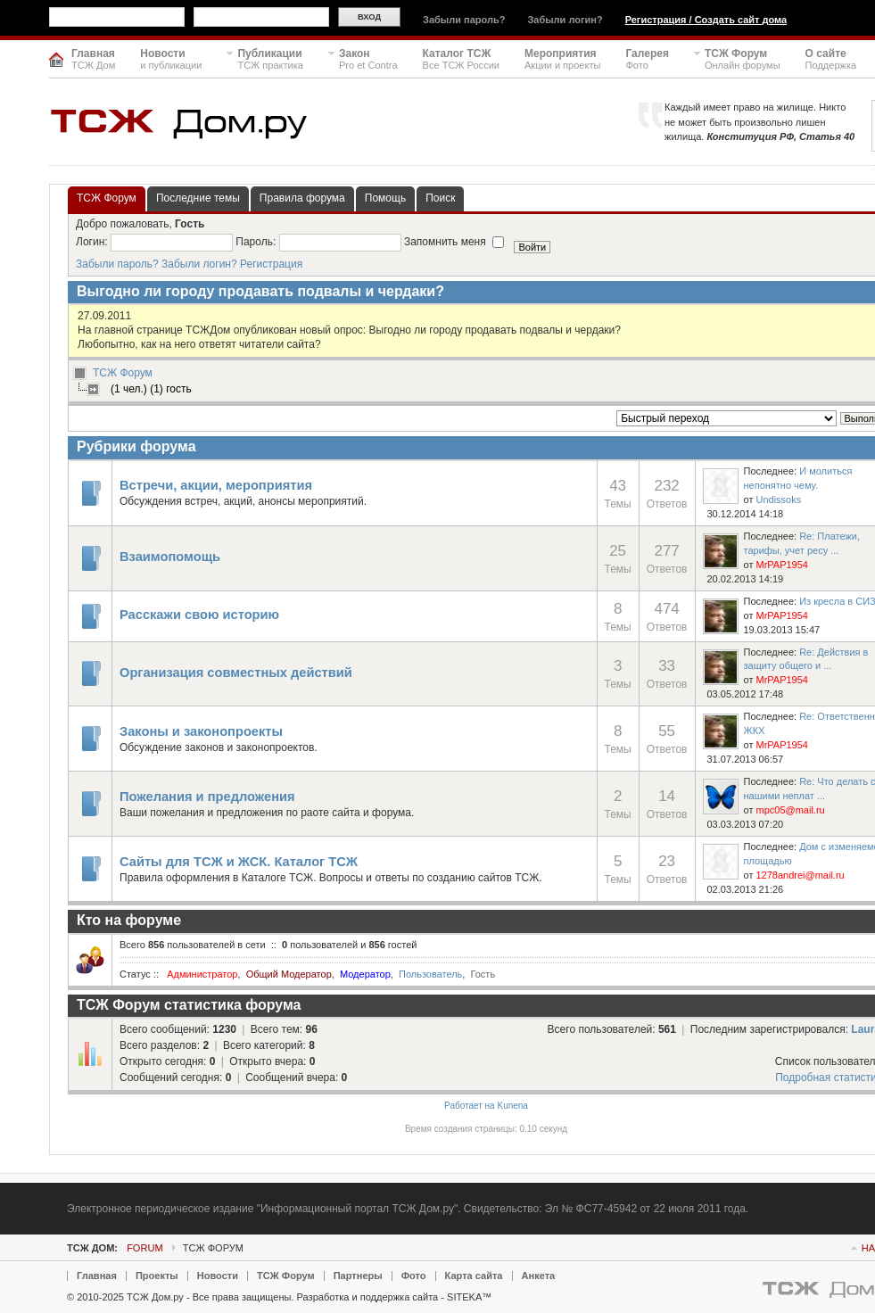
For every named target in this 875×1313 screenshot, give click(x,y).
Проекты (157, 1276)
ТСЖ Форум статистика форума (189, 1004)
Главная (97, 1276)
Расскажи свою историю (199, 614)
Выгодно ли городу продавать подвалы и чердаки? (260, 291)
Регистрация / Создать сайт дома (706, 19)
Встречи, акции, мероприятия (216, 485)
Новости (217, 1276)
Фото (413, 1276)
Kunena (512, 1106)
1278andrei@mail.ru (799, 875)
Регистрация (271, 264)
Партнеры (358, 1276)
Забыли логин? (564, 19)
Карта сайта (474, 1276)
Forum (144, 1248)
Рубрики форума (136, 446)
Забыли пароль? (464, 19)
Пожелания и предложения (207, 796)
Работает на (469, 1106)
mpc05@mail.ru (789, 810)
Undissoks (778, 499)
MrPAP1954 (781, 564)
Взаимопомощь (170, 556)
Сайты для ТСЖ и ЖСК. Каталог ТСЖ (239, 862)
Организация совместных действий (236, 672)
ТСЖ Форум (123, 373)
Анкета (539, 1276)
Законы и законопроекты (201, 731)
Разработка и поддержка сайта (368, 1297)
